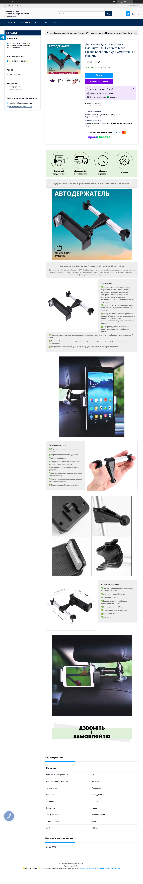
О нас (45, 23)
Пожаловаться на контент (87, 868)
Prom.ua (82, 864)
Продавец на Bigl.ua (71, 866)
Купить (99, 75)
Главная (11, 23)
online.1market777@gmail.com (20, 107)
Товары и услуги (27, 23)
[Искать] (108, 13)
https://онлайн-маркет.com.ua (20, 103)
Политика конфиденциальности (108, 868)
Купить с (99, 82)
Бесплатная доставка (93, 111)
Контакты (57, 23)
